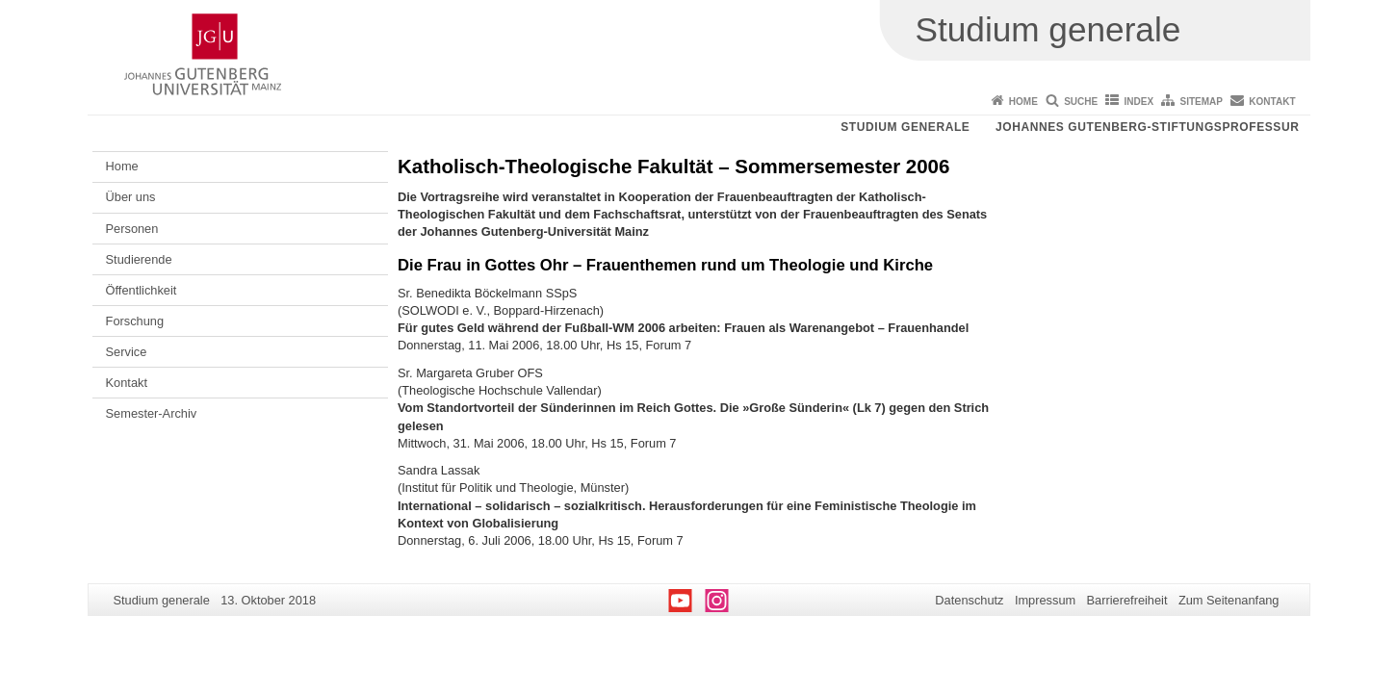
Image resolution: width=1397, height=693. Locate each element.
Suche (1081, 101)
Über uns (131, 197)
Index (1139, 101)
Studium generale (905, 127)
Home (1023, 101)
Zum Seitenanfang (1229, 600)
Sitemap (1201, 101)
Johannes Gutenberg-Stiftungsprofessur (1148, 127)
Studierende (139, 259)
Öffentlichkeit (141, 290)
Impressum (1045, 600)
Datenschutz (969, 600)
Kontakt (1272, 101)
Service (126, 352)
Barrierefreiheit (1127, 600)
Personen (132, 228)
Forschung (135, 321)
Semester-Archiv (151, 413)
